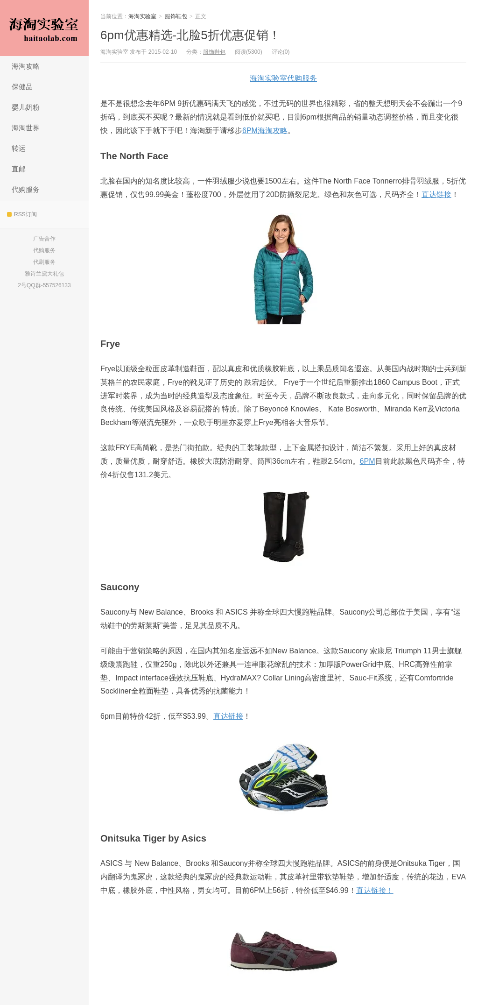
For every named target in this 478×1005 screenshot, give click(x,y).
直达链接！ (375, 890)
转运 (19, 148)
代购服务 (26, 189)
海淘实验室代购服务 (283, 78)
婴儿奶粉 (26, 107)
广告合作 (44, 238)
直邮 (19, 169)
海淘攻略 (26, 66)
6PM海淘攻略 (265, 130)
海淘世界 (26, 128)
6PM (367, 461)
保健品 (22, 87)
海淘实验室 (44, 28)
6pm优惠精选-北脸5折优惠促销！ (190, 35)
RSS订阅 (22, 214)
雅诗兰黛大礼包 (44, 273)
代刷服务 (44, 262)
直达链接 (436, 194)
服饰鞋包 (176, 16)
